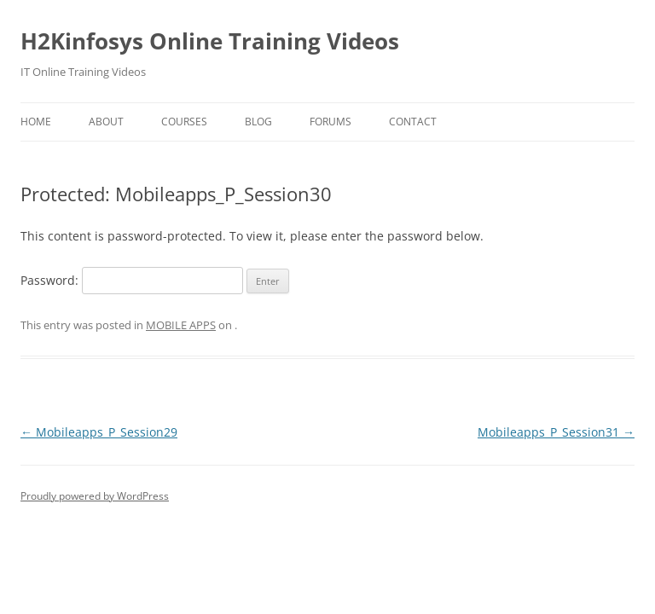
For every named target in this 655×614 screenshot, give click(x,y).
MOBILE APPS (181, 325)
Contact (413, 121)
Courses (184, 121)
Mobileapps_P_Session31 (556, 432)
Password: (131, 280)
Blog (258, 121)
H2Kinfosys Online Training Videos (209, 41)
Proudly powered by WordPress (94, 496)
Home (35, 121)
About (106, 121)
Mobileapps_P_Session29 (98, 432)
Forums (330, 121)
